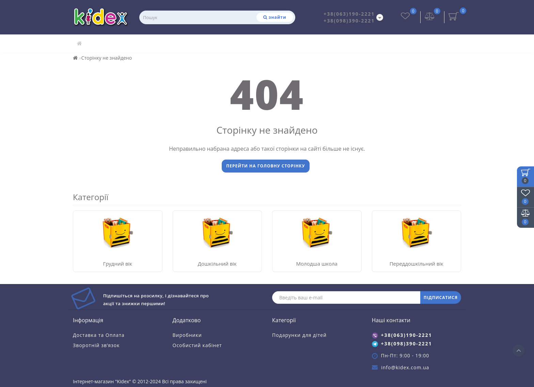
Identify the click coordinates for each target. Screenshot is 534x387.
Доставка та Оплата (99, 335)
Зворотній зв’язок (96, 345)
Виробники (187, 335)
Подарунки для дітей (299, 335)
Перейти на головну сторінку (265, 166)
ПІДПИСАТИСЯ (441, 297)
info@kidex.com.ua (405, 367)
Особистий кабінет (197, 345)
